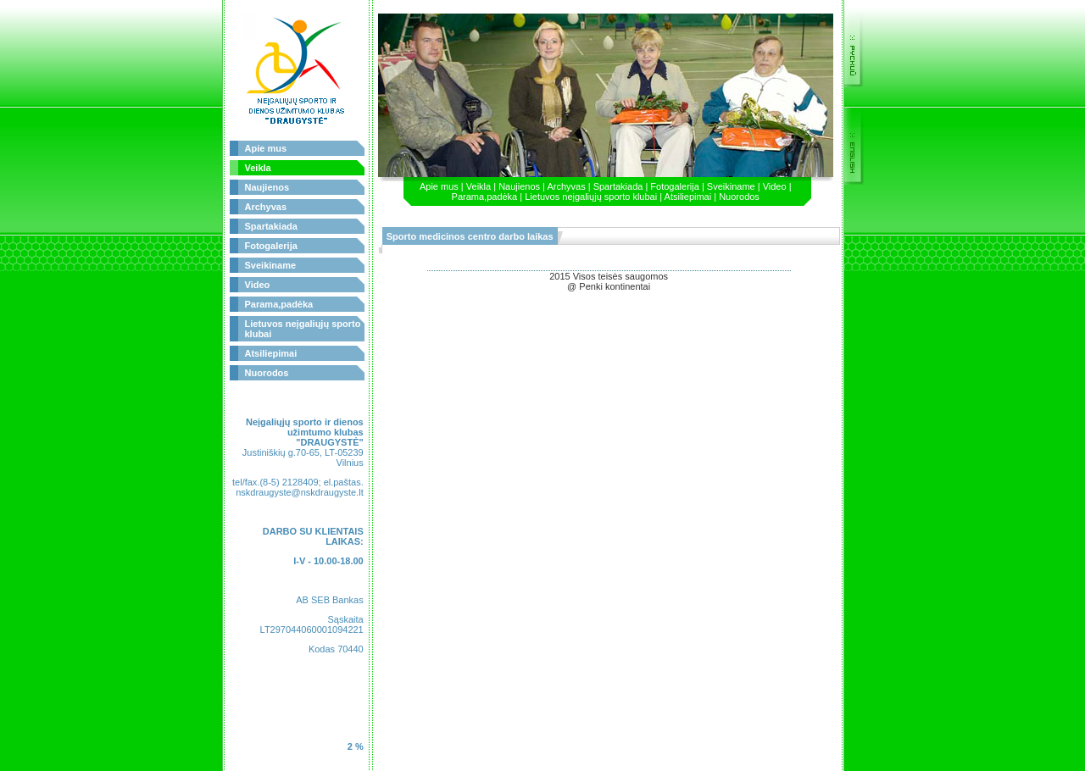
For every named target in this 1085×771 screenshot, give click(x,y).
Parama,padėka (279, 304)
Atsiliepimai (271, 353)
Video (257, 285)
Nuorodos (267, 373)
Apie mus (266, 148)
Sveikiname (271, 265)
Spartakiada (271, 226)
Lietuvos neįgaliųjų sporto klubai (591, 196)
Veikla (258, 168)
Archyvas (266, 207)
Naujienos (267, 187)
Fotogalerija (271, 246)
